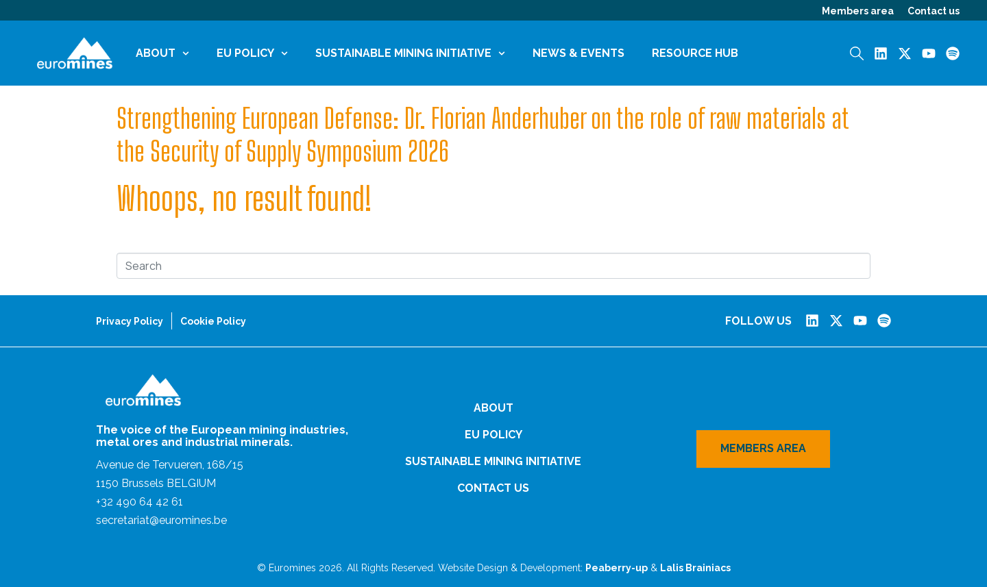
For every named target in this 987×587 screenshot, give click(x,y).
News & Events (578, 53)
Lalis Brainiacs (695, 567)
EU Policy (252, 53)
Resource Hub (695, 53)
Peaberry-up (616, 567)
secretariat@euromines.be (161, 520)
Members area (858, 10)
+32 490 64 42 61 (139, 501)
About (162, 53)
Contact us (933, 10)
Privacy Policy (129, 321)
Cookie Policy (213, 321)
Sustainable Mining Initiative (410, 53)
